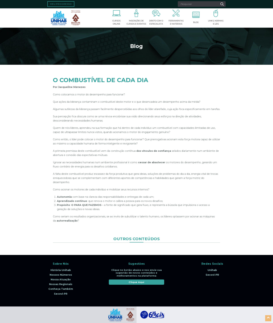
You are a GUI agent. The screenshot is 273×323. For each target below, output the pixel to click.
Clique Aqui (136, 282)
